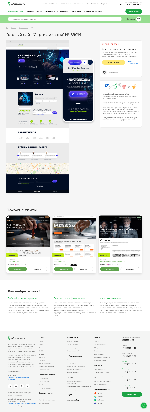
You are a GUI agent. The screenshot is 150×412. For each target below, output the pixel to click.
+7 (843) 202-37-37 (129, 380)
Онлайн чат (98, 351)
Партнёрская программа (47, 400)
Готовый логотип (99, 369)
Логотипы (76, 11)
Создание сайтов (49, 4)
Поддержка (42, 360)
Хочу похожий (113, 62)
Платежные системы (45, 370)
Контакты (42, 357)
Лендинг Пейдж (44, 382)
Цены (41, 342)
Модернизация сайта (93, 11)
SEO (86, 4)
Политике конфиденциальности (18, 404)
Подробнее (37, 269)
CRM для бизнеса (99, 348)
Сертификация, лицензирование (112, 261)
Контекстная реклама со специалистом (74, 382)
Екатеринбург (126, 385)
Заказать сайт (134, 11)
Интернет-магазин (45, 388)
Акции (69, 395)
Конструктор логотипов (102, 357)
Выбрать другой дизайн (133, 62)
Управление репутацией (74, 369)
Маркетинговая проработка (76, 366)
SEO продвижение (74, 356)
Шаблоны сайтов (34, 11)
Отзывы (41, 354)
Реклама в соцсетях (73, 390)
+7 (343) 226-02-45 (129, 388)
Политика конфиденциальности (18, 377)
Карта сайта (12, 380)
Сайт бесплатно (44, 403)
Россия (98, 403)
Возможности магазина (46, 367)
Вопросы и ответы (45, 363)
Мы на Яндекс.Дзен (100, 384)
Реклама (94, 4)
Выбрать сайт (64, 4)
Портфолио (42, 348)
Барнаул (124, 361)
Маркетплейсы (73, 400)
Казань (124, 377)
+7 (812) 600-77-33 (129, 356)
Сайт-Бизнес (43, 385)
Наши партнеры (44, 397)
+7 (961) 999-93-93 (129, 364)
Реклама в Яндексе (100, 345)
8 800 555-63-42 (134, 5)
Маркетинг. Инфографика (102, 381)
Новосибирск (126, 369)
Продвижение (71, 360)
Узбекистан (99, 400)
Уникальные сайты (16, 11)
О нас (40, 345)
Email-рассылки (99, 354)
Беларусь (99, 393)
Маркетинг (77, 4)
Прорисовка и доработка (102, 372)
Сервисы (104, 4)
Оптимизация (71, 363)
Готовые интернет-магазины (57, 11)
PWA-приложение (100, 360)
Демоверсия (17, 269)
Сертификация (13, 261)
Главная (96, 342)
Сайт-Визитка (43, 378)
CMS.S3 (41, 351)
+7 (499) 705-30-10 (129, 348)
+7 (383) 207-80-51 (129, 372)
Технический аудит (73, 372)
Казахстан (99, 396)
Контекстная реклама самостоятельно (79, 387)
